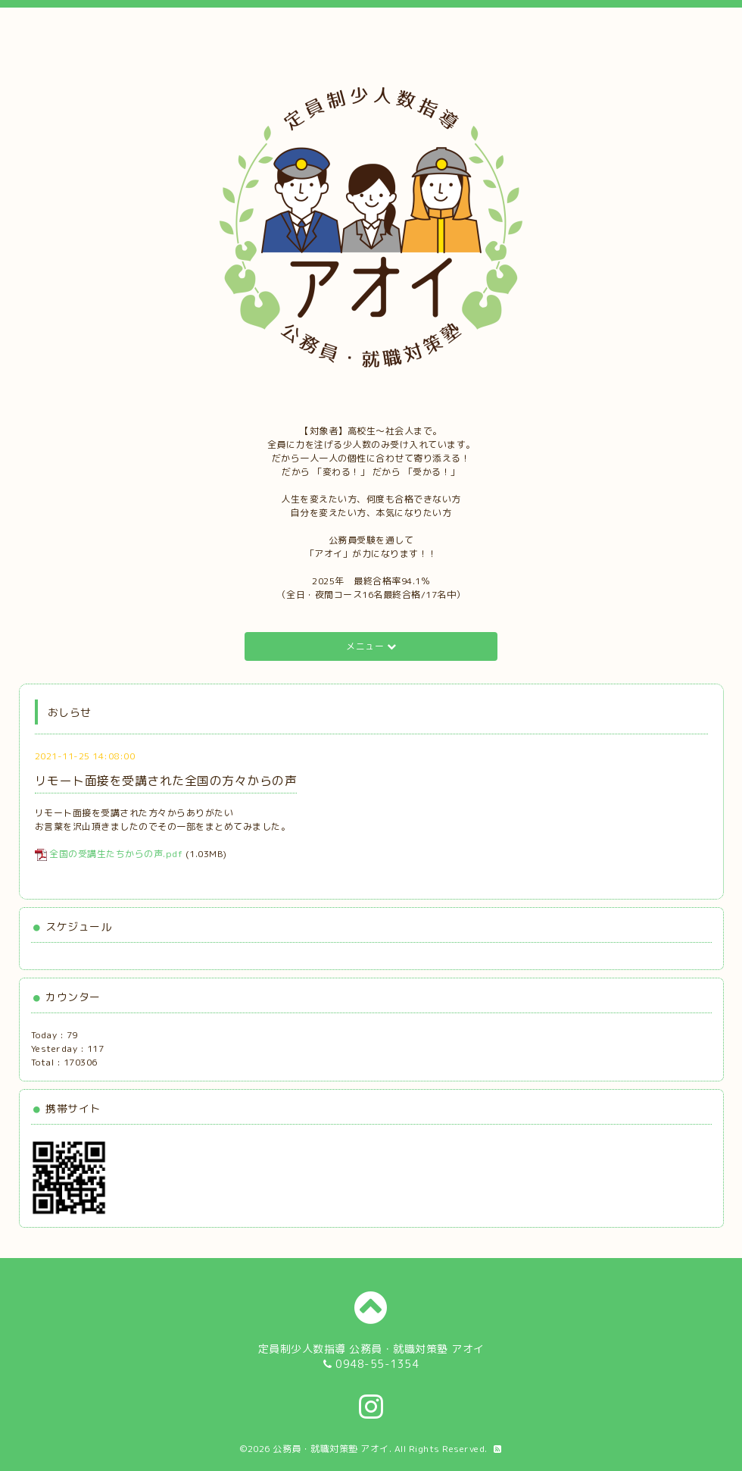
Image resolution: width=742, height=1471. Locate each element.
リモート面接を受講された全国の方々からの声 (166, 780)
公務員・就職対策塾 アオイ (331, 1448)
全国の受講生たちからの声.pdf (115, 853)
